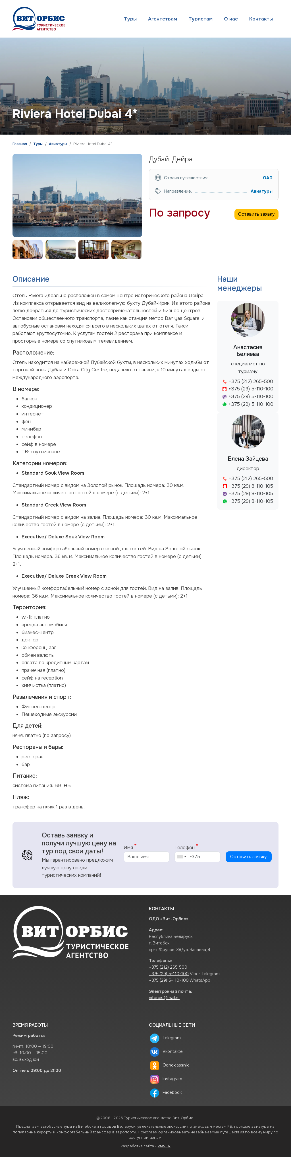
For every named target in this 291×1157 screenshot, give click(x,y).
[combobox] (181, 857)
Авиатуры (58, 144)
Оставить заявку (256, 214)
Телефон (184, 847)
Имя (128, 847)
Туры (130, 19)
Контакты (261, 19)
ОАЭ (268, 178)
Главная (20, 144)
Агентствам (162, 19)
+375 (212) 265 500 (168, 967)
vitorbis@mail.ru (164, 997)
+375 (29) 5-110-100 (169, 974)
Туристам (200, 19)
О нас (231, 19)
